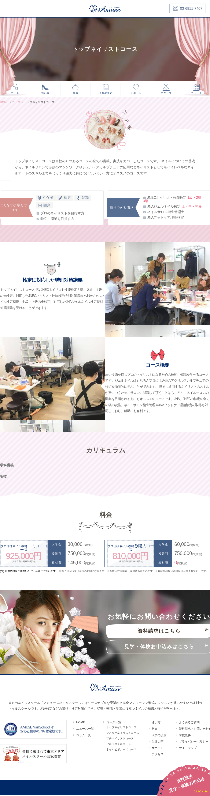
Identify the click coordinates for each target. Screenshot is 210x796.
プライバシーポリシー (194, 742)
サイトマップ (188, 749)
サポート (136, 93)
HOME (80, 723)
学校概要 (185, 736)
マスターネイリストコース (122, 734)
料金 (76, 93)
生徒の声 (157, 742)
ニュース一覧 (85, 730)
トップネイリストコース (121, 729)
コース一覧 (113, 723)
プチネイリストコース (120, 741)
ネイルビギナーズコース (121, 753)
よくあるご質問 (189, 723)
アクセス (166, 93)
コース (15, 93)
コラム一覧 (83, 736)
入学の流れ (106, 93)
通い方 (45, 93)
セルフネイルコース (118, 746)
